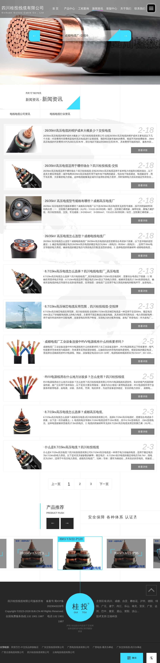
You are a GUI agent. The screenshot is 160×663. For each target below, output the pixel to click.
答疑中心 (111, 8)
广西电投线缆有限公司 (78, 647)
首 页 (55, 8)
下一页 (104, 484)
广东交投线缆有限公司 (53, 647)
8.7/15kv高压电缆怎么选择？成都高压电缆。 (75, 412)
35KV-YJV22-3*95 (126, 553)
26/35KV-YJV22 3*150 (35, 553)
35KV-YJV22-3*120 (71, 539)
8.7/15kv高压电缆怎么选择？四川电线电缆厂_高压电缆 (82, 271)
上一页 (56, 484)
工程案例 (83, 8)
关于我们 (125, 8)
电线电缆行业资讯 (60, 113)
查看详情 (142, 150)
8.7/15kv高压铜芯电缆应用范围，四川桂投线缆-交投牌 (81, 306)
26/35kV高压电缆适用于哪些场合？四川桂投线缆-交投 (81, 165)
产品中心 (69, 8)
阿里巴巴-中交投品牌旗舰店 (24, 647)
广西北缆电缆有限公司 (13, 652)
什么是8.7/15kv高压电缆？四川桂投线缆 (72, 447)
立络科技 (112, 616)
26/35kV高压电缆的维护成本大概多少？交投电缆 (78, 130)
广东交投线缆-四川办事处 (129, 647)
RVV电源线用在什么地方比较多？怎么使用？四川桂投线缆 (84, 377)
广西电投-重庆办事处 (103, 647)
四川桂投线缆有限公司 (38, 652)
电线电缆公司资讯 (20, 113)
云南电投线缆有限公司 (64, 652)
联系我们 (139, 8)
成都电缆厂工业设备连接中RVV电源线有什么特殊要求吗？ (84, 341)
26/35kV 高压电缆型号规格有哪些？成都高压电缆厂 (80, 201)
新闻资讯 (97, 8)
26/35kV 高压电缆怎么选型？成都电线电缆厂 (75, 236)
